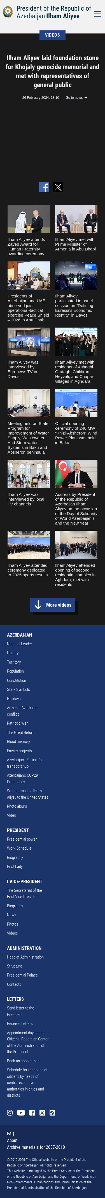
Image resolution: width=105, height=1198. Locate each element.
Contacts (14, 984)
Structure (14, 966)
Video (11, 815)
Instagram (10, 1113)
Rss (52, 1113)
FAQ (10, 1133)
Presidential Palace (22, 975)
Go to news (74, 98)
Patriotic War (17, 723)
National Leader (19, 643)
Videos (12, 933)
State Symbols (18, 689)
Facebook (32, 1113)
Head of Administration (25, 957)
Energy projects (19, 750)
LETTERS (15, 999)
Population (15, 671)
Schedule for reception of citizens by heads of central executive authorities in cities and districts (27, 1082)
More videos (58, 605)
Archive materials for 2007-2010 (36, 1147)
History (12, 652)
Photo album (17, 806)
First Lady (15, 866)
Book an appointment (24, 1060)
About (12, 1140)
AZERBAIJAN (19, 635)
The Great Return (20, 732)
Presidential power (22, 839)
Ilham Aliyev (63, 16)
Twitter (42, 1113)
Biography (15, 857)
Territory (14, 662)
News (11, 914)
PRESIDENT (18, 830)
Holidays (14, 698)
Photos (12, 924)
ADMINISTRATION (24, 948)
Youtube (21, 1113)
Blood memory (18, 741)
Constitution (16, 680)
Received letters (20, 1023)
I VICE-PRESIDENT (24, 881)
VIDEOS (52, 35)
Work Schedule (19, 848)
